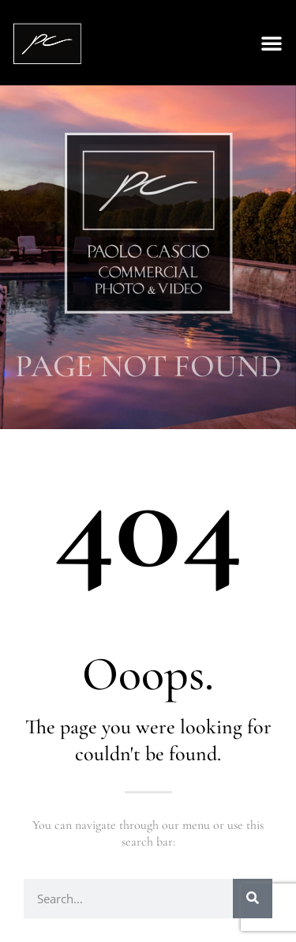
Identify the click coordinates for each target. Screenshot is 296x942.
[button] (271, 42)
